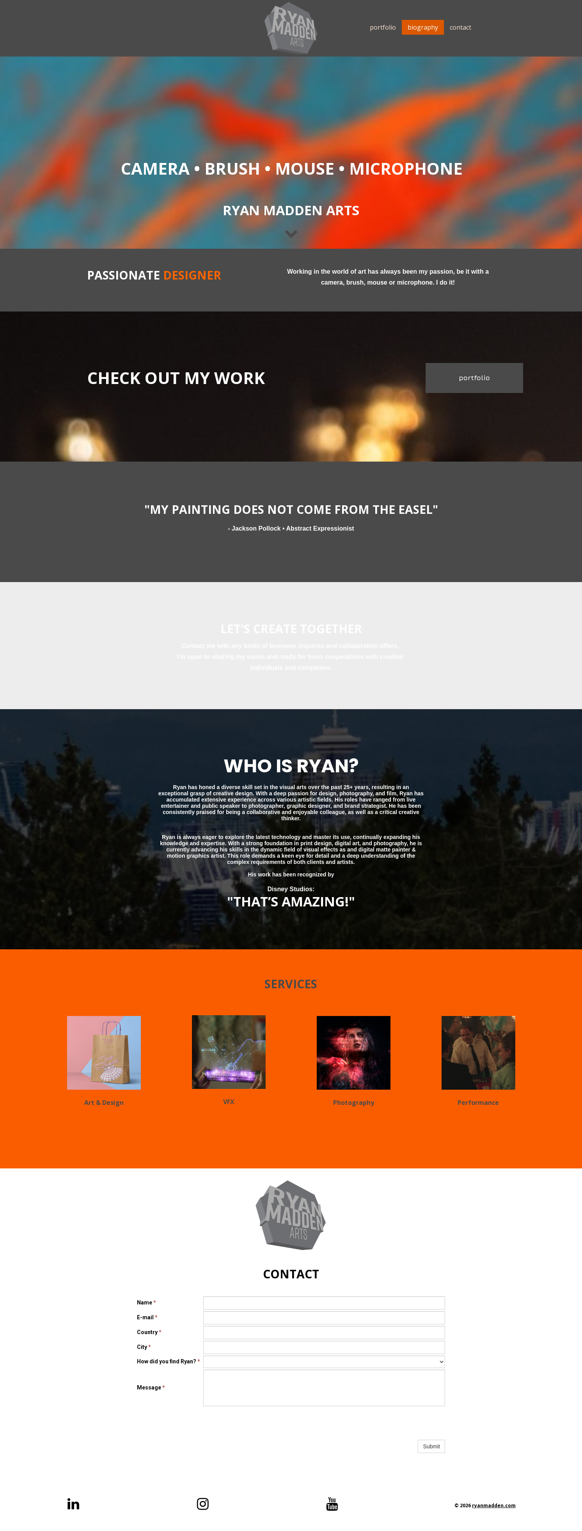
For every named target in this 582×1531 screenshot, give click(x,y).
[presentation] (262, 1423)
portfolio (383, 27)
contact (460, 27)
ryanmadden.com (494, 1505)
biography (423, 27)
